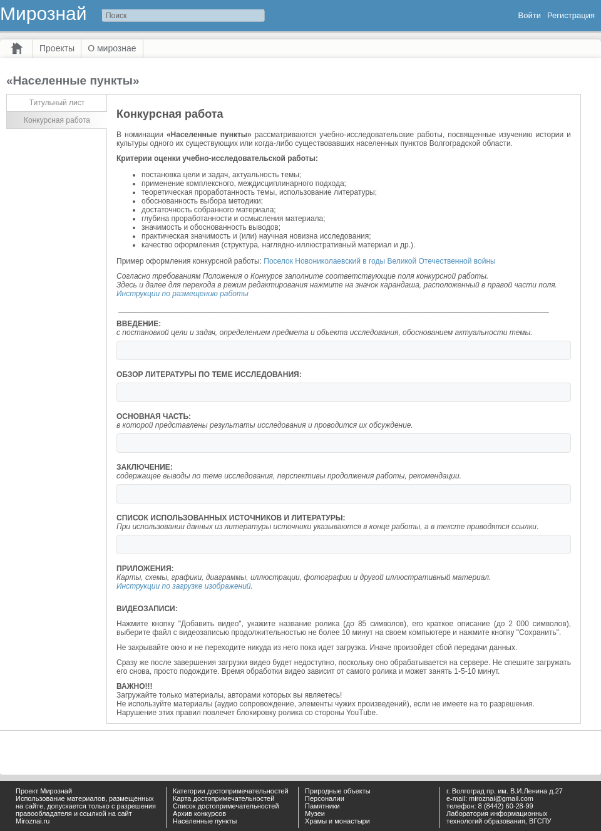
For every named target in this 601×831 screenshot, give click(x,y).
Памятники (322, 806)
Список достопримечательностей (226, 806)
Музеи (315, 813)
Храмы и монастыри (337, 821)
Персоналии (324, 798)
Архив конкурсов (199, 813)
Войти (529, 15)
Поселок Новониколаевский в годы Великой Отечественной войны (379, 261)
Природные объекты (338, 791)
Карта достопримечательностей (223, 798)
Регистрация (571, 15)
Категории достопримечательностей (231, 791)
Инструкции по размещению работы (182, 293)
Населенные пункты (205, 821)
